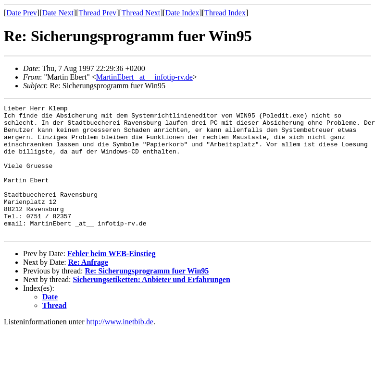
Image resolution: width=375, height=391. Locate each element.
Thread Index (225, 13)
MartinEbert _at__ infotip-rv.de (144, 77)
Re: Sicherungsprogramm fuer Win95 (147, 297)
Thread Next (141, 13)
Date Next (58, 13)
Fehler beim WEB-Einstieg (111, 279)
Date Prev (21, 13)
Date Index (182, 13)
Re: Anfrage (88, 288)
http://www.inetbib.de (120, 348)
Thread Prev (97, 13)
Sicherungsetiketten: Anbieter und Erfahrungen (151, 305)
